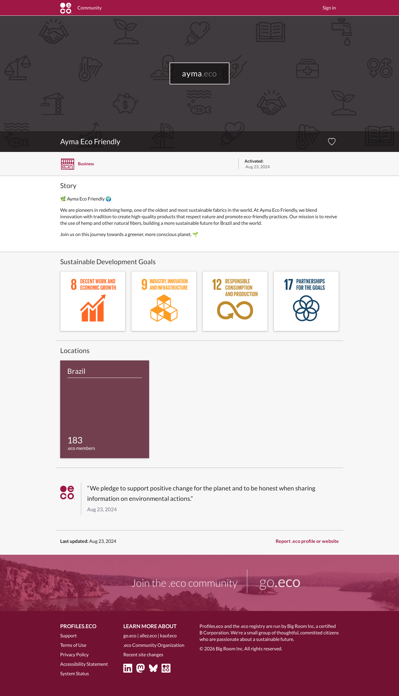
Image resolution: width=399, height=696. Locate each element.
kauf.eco (168, 635)
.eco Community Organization (153, 645)
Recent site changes (143, 654)
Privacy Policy (74, 654)
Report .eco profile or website (307, 541)
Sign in (329, 7)
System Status (74, 673)
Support (68, 635)
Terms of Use (73, 645)
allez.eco (148, 635)
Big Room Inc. (229, 648)
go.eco (129, 635)
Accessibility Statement (84, 664)
